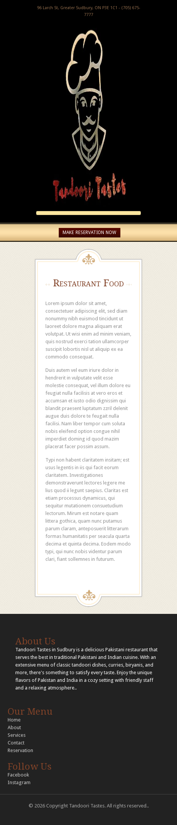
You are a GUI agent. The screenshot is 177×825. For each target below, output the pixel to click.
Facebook (18, 775)
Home (14, 720)
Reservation (20, 750)
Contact (16, 743)
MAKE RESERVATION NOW (89, 232)
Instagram (19, 782)
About (14, 727)
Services (17, 735)
